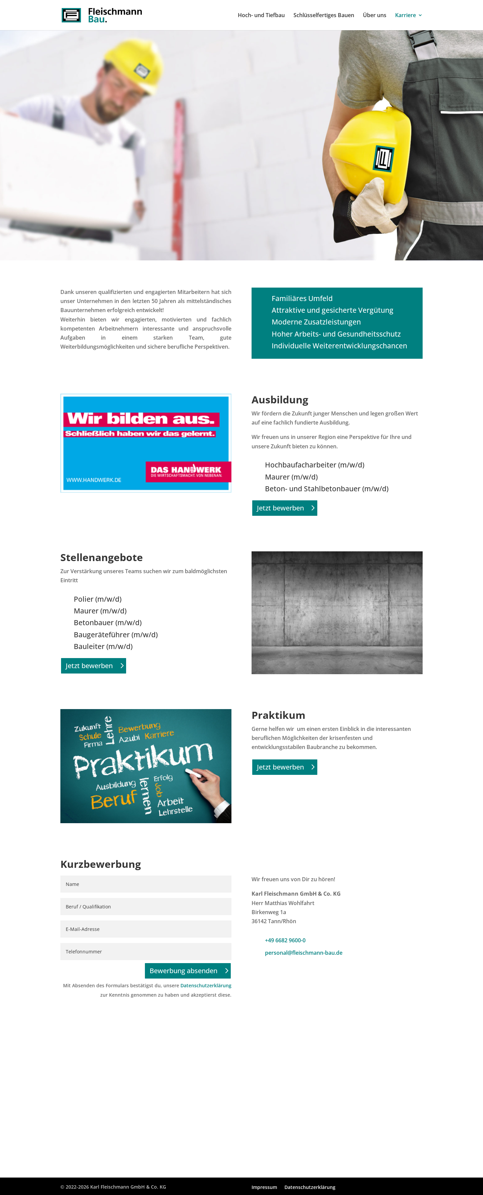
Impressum (264, 1187)
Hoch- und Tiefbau (261, 16)
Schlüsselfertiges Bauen (323, 16)
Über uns (374, 16)
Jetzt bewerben (280, 507)
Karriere (405, 16)
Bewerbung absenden (183, 970)
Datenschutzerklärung (205, 985)
